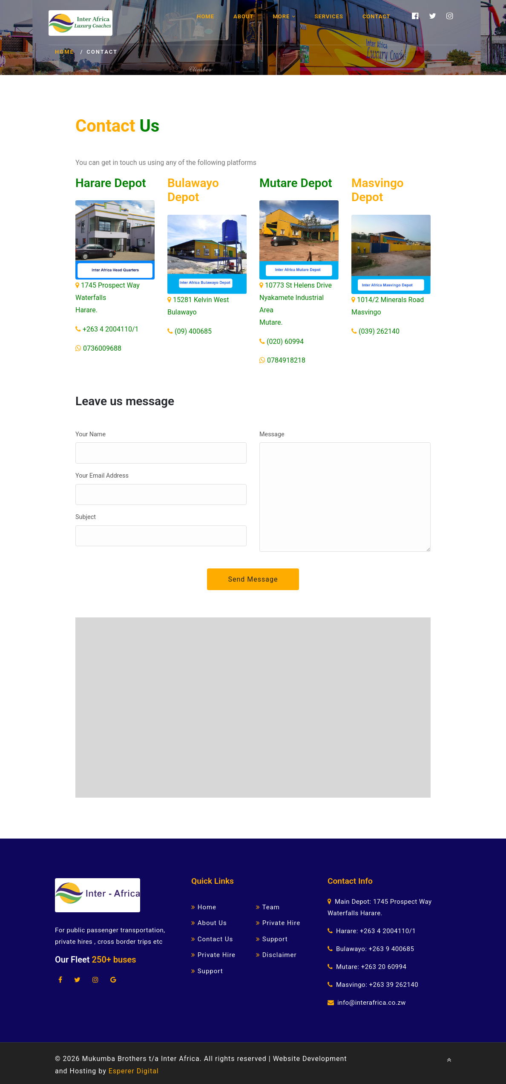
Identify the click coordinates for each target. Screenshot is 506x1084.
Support (207, 971)
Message (272, 434)
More (284, 16)
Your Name (90, 434)
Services (329, 16)
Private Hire (213, 955)
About (243, 16)
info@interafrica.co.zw (371, 1002)
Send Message (253, 579)
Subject (85, 517)
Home (205, 16)
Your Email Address (102, 475)
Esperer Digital (134, 1071)
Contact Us (212, 939)
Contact (376, 16)
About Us (209, 923)
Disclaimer (276, 955)
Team (268, 907)
